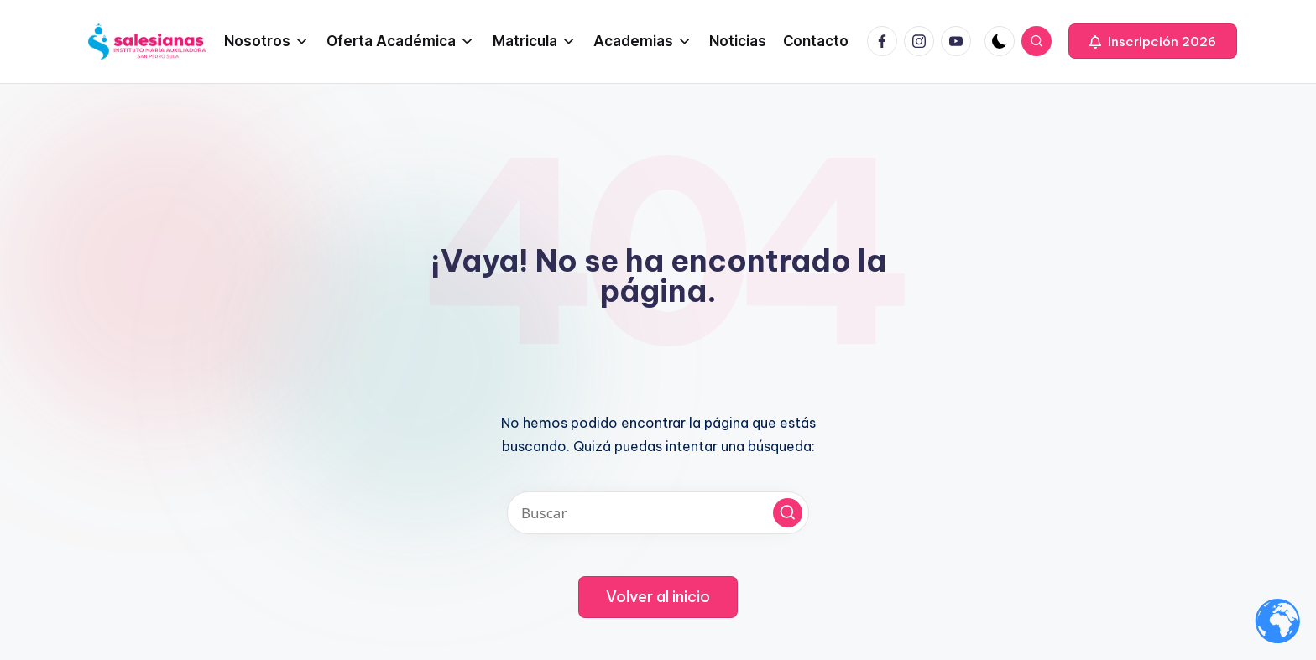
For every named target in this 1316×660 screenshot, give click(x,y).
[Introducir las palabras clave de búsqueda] (658, 512)
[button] (1152, 41)
